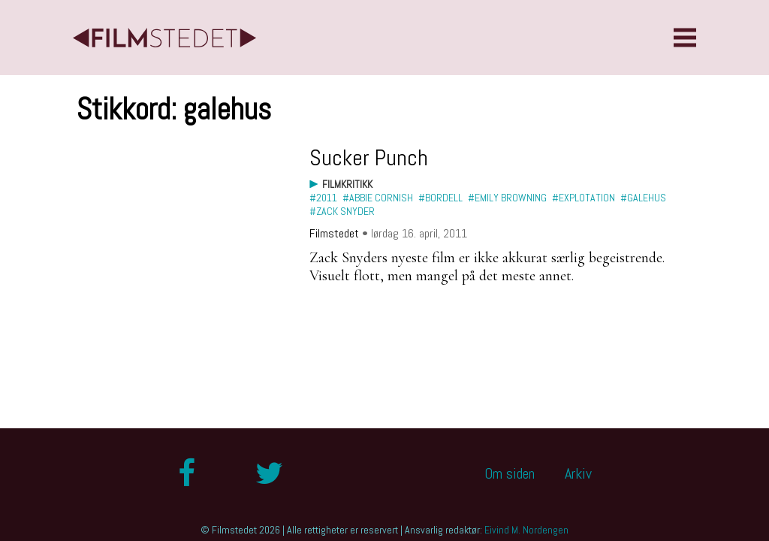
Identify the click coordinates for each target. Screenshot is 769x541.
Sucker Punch (368, 158)
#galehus (643, 197)
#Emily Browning (507, 197)
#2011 (323, 197)
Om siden (509, 473)
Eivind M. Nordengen (526, 529)
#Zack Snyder (342, 211)
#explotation (583, 197)
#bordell (440, 197)
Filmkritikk (347, 184)
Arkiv (578, 473)
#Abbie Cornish (377, 197)
